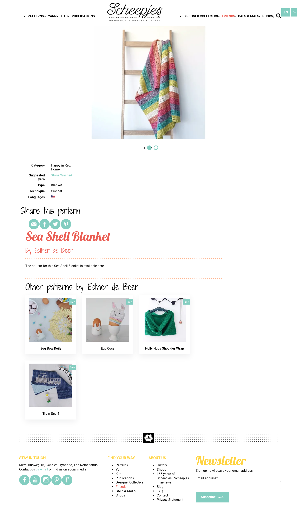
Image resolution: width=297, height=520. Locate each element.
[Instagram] (46, 480)
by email (42, 469)
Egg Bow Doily (50, 348)
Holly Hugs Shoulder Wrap (164, 348)
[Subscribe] (212, 497)
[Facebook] (24, 480)
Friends (228, 16)
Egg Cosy (107, 348)
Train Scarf (50, 414)
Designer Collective (201, 16)
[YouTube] (35, 480)
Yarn (52, 16)
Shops (267, 16)
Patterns (36, 16)
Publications (83, 16)
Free (72, 302)
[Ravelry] (67, 480)
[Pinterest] (56, 480)
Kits (64, 16)
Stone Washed (61, 175)
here (101, 266)
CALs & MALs (248, 16)
